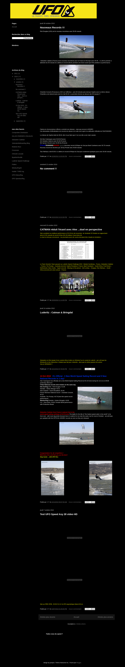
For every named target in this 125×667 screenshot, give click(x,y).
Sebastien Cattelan (18, 140)
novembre (19, 79)
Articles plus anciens (105, 617)
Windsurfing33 (17, 168)
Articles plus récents (47, 617)
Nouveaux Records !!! (52, 27)
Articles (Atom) (80, 624)
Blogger (78, 662)
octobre (19, 82)
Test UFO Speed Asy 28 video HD (58, 514)
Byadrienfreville (17, 157)
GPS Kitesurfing (17, 175)
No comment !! (48, 168)
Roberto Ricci (16, 147)
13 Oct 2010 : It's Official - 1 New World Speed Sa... (22, 108)
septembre (20, 121)
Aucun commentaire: (75, 156)
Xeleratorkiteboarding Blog (21, 143)
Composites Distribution (20, 132)
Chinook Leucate (17, 154)
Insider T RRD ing (18, 171)
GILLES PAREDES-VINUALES (22, 136)
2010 (16, 76)
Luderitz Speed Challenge (20, 161)
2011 (16, 73)
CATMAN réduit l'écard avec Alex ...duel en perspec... (21, 95)
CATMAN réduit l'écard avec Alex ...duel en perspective (71, 229)
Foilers (14, 164)
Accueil (76, 617)
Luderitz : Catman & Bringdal (56, 312)
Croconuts (15, 150)
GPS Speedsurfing (18, 178)
